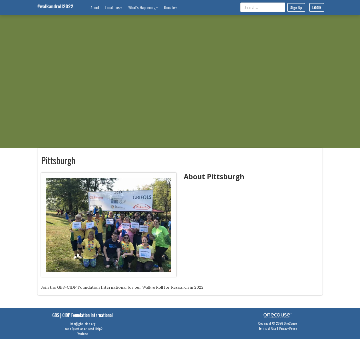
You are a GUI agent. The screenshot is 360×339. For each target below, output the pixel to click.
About (94, 8)
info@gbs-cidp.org (83, 323)
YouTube (82, 333)
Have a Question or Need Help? (82, 328)
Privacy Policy (288, 328)
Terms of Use (267, 328)
